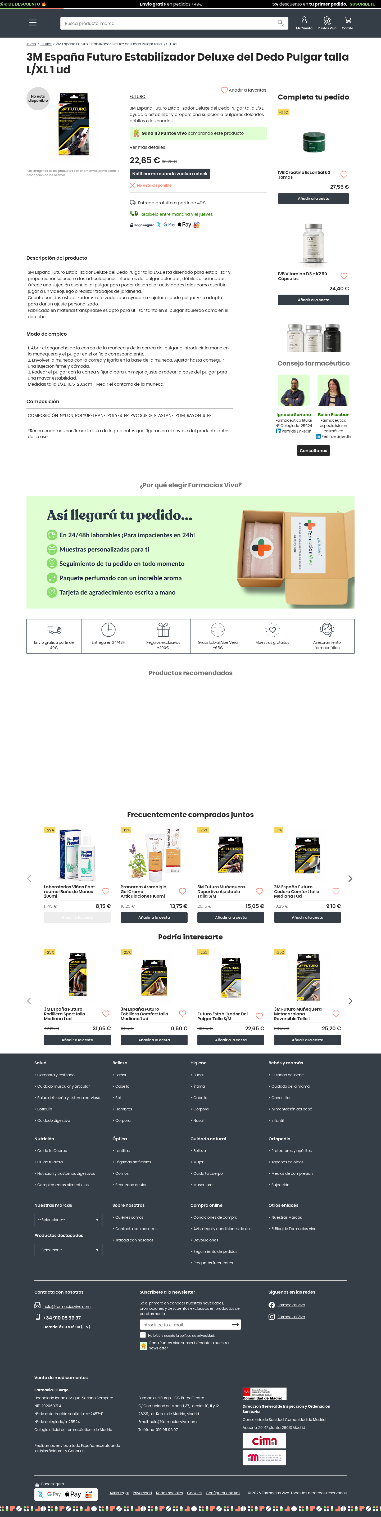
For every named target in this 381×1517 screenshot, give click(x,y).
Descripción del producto (56, 258)
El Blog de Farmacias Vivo (293, 1229)
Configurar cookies (223, 1493)
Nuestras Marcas (286, 1217)
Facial (120, 1075)
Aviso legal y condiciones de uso (222, 1229)
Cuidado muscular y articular (63, 1086)
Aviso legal (119, 1493)
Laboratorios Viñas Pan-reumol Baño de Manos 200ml (70, 891)
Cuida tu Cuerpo (52, 1151)
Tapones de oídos (287, 1162)
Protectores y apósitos (291, 1151)
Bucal (198, 1075)
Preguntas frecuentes (213, 1263)
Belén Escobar (333, 415)
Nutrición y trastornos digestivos (66, 1174)
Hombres (123, 1109)
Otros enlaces (283, 1205)
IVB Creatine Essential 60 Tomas (304, 174)
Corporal (123, 1121)
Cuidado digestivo (53, 1121)
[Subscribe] (236, 1324)
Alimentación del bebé (291, 1109)
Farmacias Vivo (291, 1305)
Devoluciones (205, 1240)
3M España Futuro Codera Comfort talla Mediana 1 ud (296, 891)
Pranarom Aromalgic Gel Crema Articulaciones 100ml (143, 891)
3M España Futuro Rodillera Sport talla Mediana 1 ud (64, 1014)
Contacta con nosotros (136, 1229)
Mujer (198, 1162)
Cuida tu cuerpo (208, 1174)
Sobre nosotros (128, 1205)
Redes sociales (169, 1493)
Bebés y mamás (286, 1063)
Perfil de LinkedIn (296, 431)
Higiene (198, 1063)
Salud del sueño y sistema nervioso (68, 1098)
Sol (118, 1098)
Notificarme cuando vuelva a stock (169, 174)
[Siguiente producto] (351, 879)
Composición (42, 401)
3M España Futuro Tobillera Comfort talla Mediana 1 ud (144, 1014)
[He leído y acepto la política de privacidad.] (143, 1335)
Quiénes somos (129, 1217)
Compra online (206, 1205)
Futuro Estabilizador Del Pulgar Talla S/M (222, 1016)
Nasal (198, 1121)
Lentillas (122, 1151)
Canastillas (281, 1098)
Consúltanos (313, 451)
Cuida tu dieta (50, 1162)
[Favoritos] (327, 24)
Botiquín (44, 1109)
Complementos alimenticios (63, 1185)
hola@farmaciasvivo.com (66, 1307)
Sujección (280, 1185)
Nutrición (44, 1139)
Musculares (203, 1185)
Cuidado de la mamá (290, 1086)
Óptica (119, 1139)
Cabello (122, 1086)
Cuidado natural (208, 1139)
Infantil (277, 1121)
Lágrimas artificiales (133, 1162)
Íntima (199, 1086)
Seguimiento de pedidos (215, 1252)
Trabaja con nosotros (134, 1240)
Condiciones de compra (215, 1217)
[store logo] (47, 24)
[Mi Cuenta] (304, 24)
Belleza (120, 1063)
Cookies (194, 1493)
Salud (40, 1063)
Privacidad (142, 1493)
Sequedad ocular (131, 1185)
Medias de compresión (292, 1174)
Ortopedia (280, 1139)
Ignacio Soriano (293, 415)
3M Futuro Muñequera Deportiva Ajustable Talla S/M (221, 891)
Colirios (122, 1174)
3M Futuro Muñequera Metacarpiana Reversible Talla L (298, 1014)
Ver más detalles (147, 147)
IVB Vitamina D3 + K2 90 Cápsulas (302, 276)
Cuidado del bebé (287, 1075)
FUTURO (138, 96)
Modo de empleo (46, 334)
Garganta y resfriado (56, 1075)
